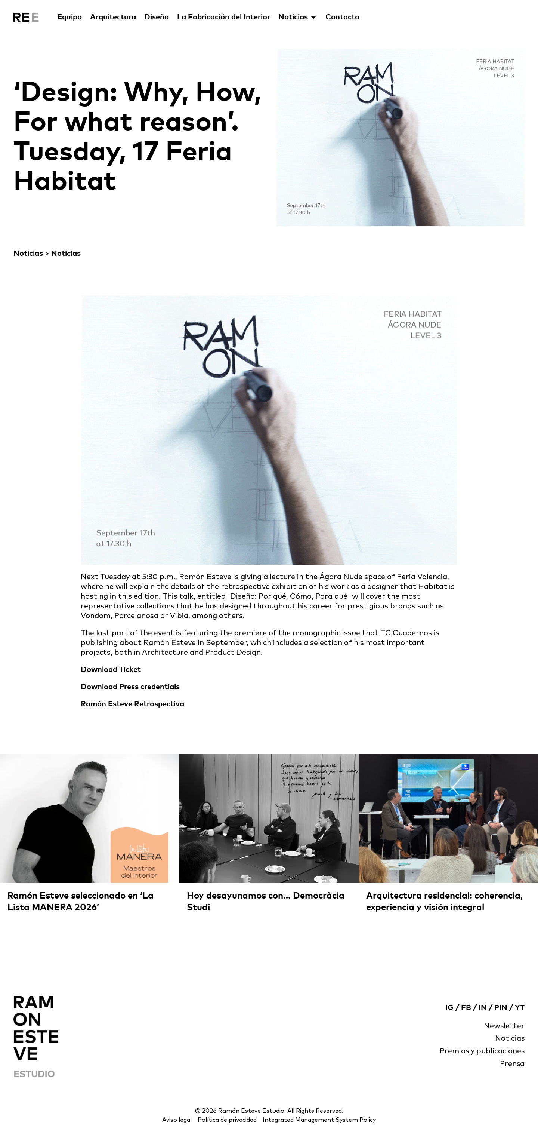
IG (449, 1007)
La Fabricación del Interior (223, 17)
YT (520, 1007)
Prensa (512, 1064)
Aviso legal (176, 1120)
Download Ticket (111, 669)
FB (466, 1007)
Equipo (69, 17)
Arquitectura (113, 17)
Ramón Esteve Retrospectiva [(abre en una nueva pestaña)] (132, 704)
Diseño (156, 17)
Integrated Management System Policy (320, 1120)
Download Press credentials (130, 687)
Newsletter (504, 1026)
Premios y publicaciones (482, 1051)
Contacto (342, 17)
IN (483, 1007)
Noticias (297, 17)
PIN (500, 1007)
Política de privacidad (227, 1120)
